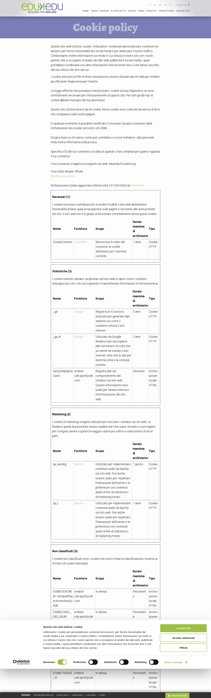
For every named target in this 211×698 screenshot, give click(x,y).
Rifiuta (183, 677)
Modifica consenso (63, 176)
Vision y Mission (100, 10)
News (141, 10)
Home (85, 10)
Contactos (182, 10)
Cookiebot (137, 185)
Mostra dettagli (173, 691)
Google (78, 311)
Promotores (166, 10)
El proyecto (118, 10)
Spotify (78, 464)
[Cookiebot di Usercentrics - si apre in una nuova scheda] (21, 691)
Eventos (151, 10)
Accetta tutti (183, 657)
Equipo (132, 10)
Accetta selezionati (183, 667)
